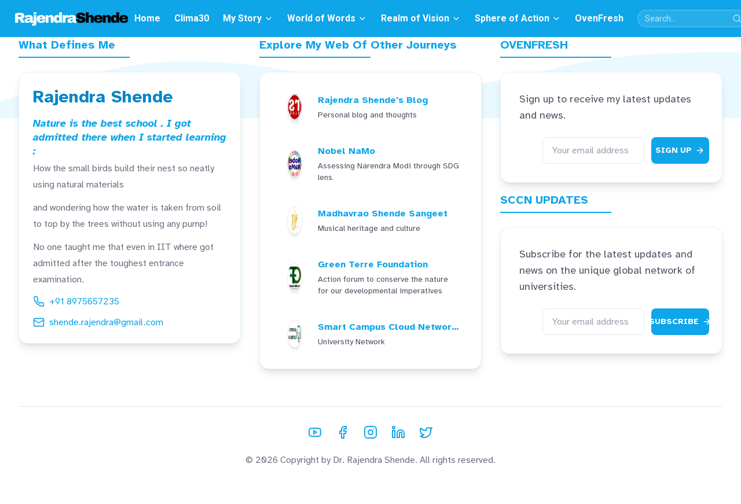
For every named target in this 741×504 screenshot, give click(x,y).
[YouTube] (315, 432)
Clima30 (191, 18)
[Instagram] (370, 432)
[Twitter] (426, 432)
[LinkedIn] (398, 432)
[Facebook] (343, 432)
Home (147, 18)
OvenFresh (599, 18)
